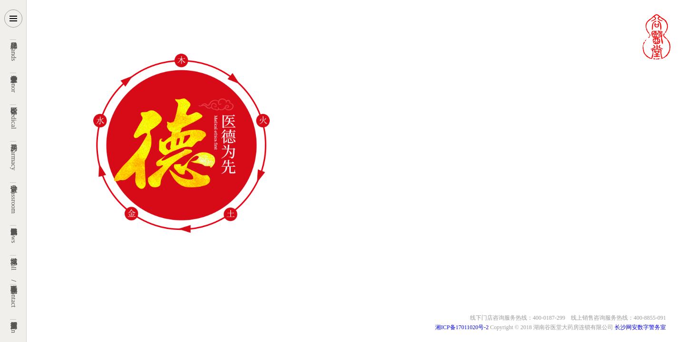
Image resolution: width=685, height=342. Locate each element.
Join (13, 326)
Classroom (13, 198)
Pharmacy (13, 156)
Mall (13, 262)
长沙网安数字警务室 (639, 327)
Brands (13, 50)
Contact (13, 293)
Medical (13, 116)
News (13, 234)
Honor (13, 82)
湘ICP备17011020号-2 (462, 327)
